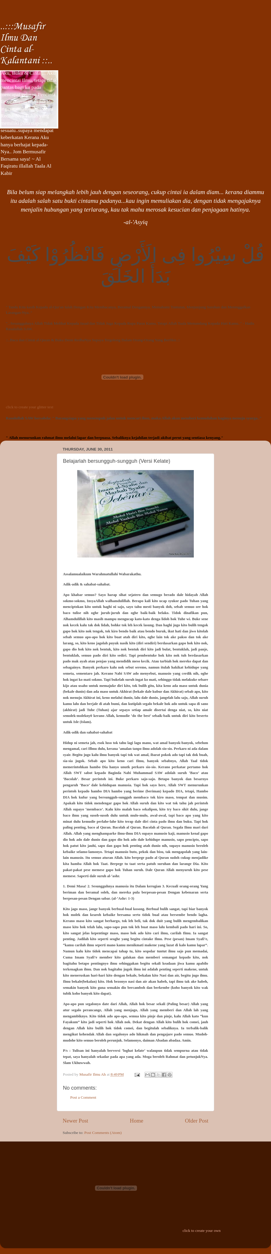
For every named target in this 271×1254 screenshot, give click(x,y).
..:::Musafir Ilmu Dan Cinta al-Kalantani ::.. (26, 43)
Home (136, 1121)
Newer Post (75, 1121)
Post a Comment (83, 1097)
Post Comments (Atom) (103, 1132)
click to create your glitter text (29, 407)
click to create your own (201, 1230)
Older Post (196, 1121)
